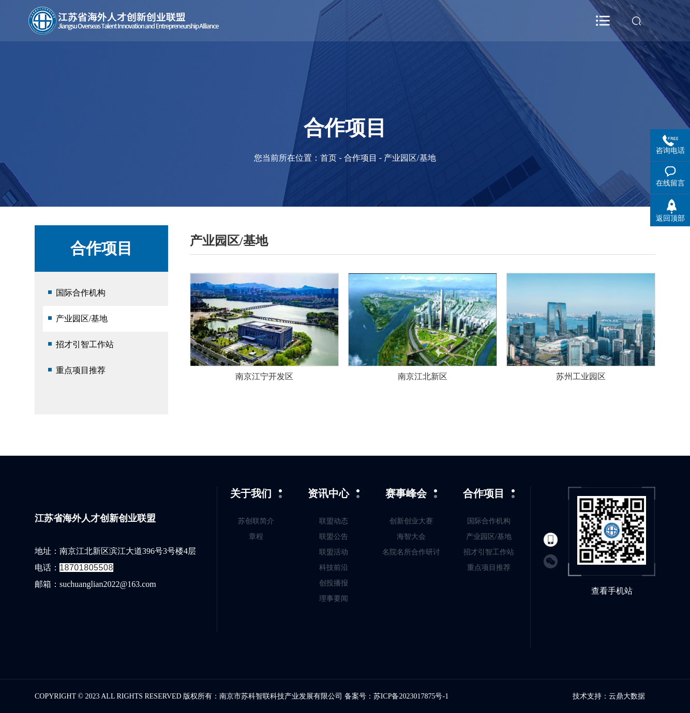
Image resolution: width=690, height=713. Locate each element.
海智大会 (411, 536)
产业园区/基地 (82, 318)
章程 (256, 536)
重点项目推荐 (81, 370)
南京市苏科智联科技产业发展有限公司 (281, 696)
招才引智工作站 (85, 344)
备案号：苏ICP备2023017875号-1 (396, 696)
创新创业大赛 (411, 521)
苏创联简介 (256, 521)
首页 (328, 157)
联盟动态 (333, 521)
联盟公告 (333, 536)
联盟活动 (333, 552)
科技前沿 (333, 567)
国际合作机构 (81, 292)
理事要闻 (333, 598)
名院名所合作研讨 (411, 552)
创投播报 (333, 583)
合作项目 (360, 157)
